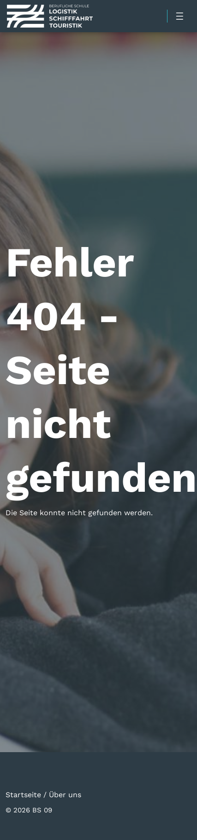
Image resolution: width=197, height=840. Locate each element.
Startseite (23, 794)
